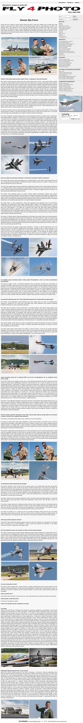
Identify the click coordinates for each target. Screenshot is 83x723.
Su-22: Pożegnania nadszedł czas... (65, 42)
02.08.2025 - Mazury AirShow (64, 83)
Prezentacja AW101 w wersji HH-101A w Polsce (67, 52)
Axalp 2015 (61, 32)
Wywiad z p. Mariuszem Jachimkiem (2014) (66, 60)
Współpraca (70, 2)
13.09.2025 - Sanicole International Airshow (66, 88)
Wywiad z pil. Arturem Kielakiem (64, 64)
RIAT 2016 (61, 30)
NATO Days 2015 (62, 35)
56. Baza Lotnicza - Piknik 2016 (64, 28)
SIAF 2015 (61, 34)
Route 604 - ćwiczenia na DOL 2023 (65, 46)
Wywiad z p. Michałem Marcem (64, 59)
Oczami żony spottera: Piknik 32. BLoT (65, 72)
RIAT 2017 (61, 23)
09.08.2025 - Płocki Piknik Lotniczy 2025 (66, 84)
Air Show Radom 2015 (63, 37)
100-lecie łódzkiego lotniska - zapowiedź (66, 41)
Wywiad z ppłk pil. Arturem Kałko (64, 65)
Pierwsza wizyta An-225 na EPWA (64, 48)
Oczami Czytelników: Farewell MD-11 (65, 73)
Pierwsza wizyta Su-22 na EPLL (64, 50)
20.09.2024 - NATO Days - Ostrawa (65, 89)
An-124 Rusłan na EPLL (63, 29)
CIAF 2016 (61, 24)
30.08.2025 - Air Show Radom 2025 (65, 87)
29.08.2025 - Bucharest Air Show (64, 85)
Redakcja (77, 2)
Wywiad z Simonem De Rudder (64, 61)
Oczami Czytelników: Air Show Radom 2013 (66, 78)
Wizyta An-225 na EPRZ (63, 47)
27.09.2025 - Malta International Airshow (66, 90)
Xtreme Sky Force (62, 55)
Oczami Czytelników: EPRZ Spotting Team (66, 77)
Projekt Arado (61, 53)
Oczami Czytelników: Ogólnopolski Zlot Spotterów (67, 76)
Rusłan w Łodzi (61, 71)
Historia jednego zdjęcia (63, 75)
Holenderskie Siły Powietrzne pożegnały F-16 (66, 43)
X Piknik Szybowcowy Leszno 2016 (65, 27)
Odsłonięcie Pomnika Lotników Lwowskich (66, 51)
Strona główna (62, 2)
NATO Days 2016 (62, 33)
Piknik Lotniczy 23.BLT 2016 (64, 25)
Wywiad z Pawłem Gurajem (63, 66)
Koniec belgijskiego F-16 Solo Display (65, 45)
